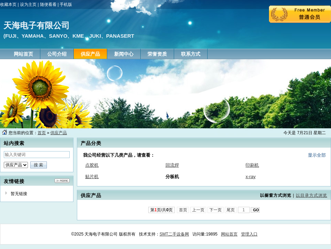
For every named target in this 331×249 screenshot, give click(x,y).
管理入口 (249, 234)
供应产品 (58, 132)
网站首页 (229, 234)
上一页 (198, 210)
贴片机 (92, 176)
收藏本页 (8, 4)
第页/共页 (161, 210)
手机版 (66, 4)
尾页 (230, 210)
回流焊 (172, 165)
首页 (42, 132)
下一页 (215, 210)
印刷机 (252, 165)
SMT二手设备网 (174, 234)
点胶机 (92, 165)
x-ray (250, 176)
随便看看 (48, 4)
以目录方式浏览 (311, 195)
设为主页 (28, 4)
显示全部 (317, 155)
